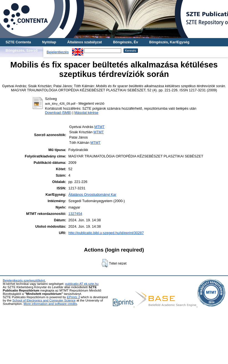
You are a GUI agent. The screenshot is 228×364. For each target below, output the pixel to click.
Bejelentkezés (58, 52)
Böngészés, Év (125, 42)
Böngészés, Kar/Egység (169, 42)
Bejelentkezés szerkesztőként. (24, 280)
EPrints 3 (73, 297)
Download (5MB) (58, 113)
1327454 (75, 214)
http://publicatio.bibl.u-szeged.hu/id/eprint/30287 (106, 233)
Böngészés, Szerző (22, 50)
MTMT (99, 127)
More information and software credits (50, 303)
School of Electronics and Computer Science (44, 300)
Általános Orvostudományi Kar (92, 194)
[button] (105, 263)
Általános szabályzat (84, 42)
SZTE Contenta (18, 42)
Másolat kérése (86, 113)
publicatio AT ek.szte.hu (82, 283)
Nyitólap (49, 42)
